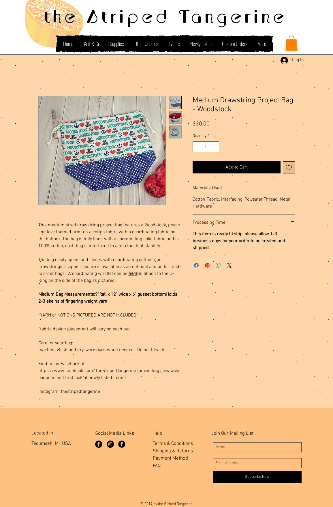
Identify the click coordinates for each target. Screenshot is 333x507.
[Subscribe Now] (257, 477)
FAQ (157, 466)
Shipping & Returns (173, 451)
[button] (291, 43)
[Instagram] (110, 444)
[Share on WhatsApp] (218, 265)
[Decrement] (197, 147)
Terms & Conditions (173, 444)
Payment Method (170, 458)
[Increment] (214, 147)
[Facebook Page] (98, 444)
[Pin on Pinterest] (207, 265)
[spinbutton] (206, 147)
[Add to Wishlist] (289, 167)
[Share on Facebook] (196, 265)
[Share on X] (229, 265)
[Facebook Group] (121, 444)
